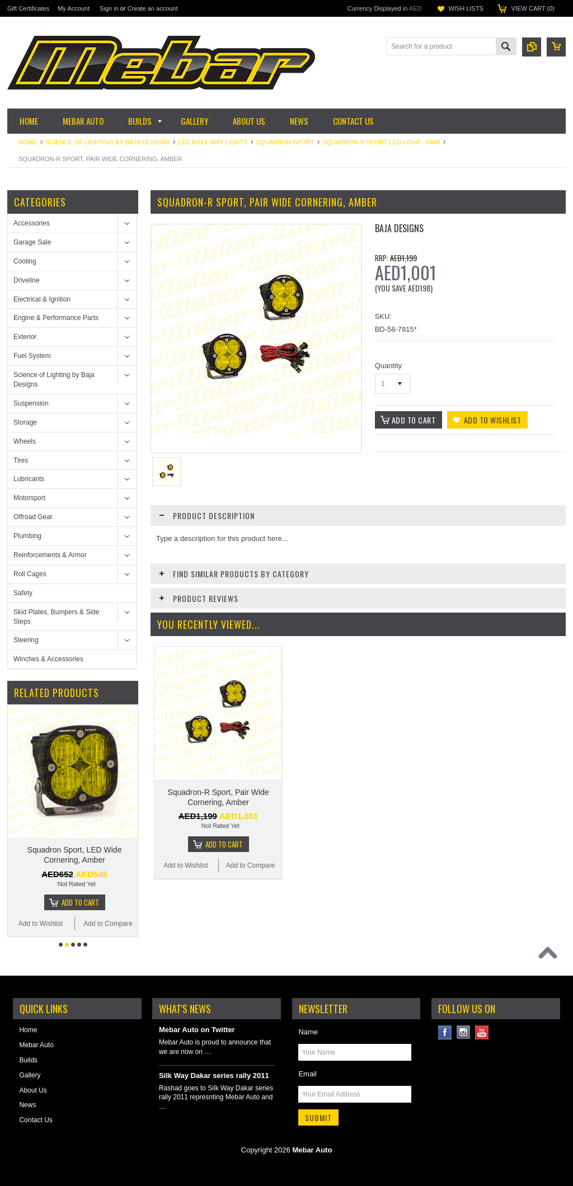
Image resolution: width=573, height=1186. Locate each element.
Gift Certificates (28, 8)
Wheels (24, 441)
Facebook (445, 1032)
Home (27, 142)
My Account (74, 8)
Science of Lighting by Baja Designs (107, 142)
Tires (20, 460)
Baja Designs (399, 228)
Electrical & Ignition (42, 299)
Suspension (31, 403)
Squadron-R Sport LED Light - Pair (381, 142)
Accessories (31, 223)
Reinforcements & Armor (50, 555)
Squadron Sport (285, 142)
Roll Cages (29, 574)
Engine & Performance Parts (55, 318)
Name (308, 1032)
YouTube (482, 1032)
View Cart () (533, 8)
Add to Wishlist (40, 924)
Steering (26, 640)
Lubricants (28, 479)
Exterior (24, 337)
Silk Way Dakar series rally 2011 (214, 1075)
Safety (22, 593)
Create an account (153, 8)
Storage (25, 422)
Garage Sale (32, 242)
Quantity (388, 365)
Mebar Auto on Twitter (197, 1029)
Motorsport (29, 498)
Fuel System (32, 356)
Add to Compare (107, 924)
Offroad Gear (33, 517)
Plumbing (27, 536)
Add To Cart (80, 902)
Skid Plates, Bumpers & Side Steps (56, 616)
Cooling (24, 261)
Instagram (464, 1032)
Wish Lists (465, 8)
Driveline (26, 280)
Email (307, 1074)
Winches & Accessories (48, 659)
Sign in (109, 8)
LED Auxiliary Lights (212, 142)
